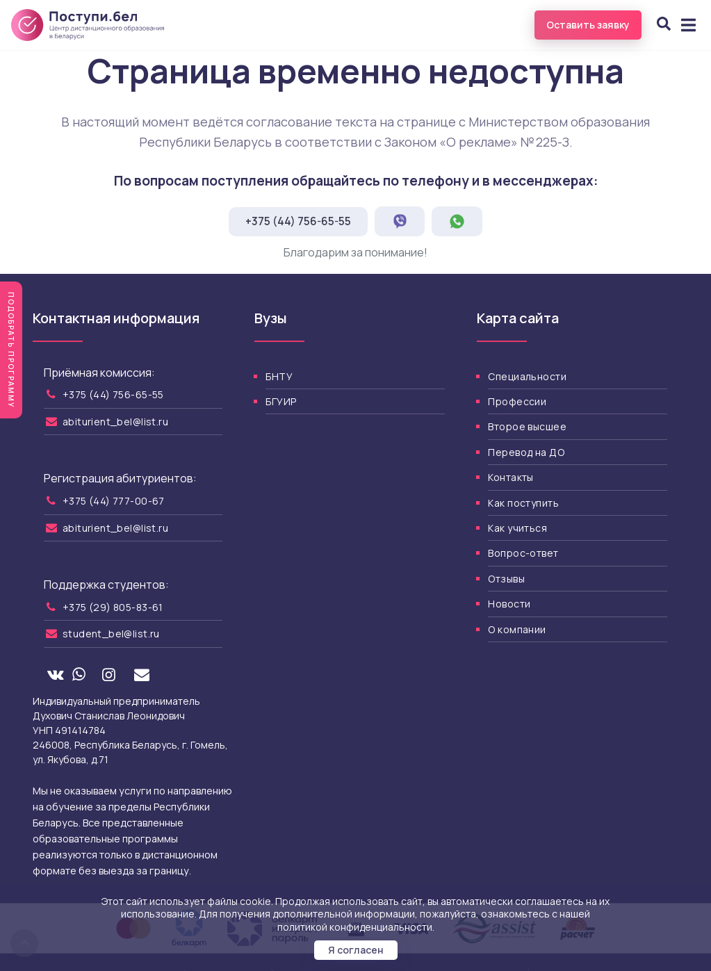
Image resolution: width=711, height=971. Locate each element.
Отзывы (506, 578)
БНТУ (279, 376)
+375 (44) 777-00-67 (114, 500)
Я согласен (356, 949)
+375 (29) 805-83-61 (113, 607)
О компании (517, 629)
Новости (509, 603)
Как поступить (523, 502)
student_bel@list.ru (111, 633)
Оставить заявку (588, 24)
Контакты (510, 477)
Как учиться (517, 528)
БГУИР (280, 401)
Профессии (517, 401)
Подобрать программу (11, 350)
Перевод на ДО (526, 452)
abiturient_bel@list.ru (115, 421)
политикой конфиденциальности (354, 926)
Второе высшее (527, 426)
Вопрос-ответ (523, 553)
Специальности (527, 376)
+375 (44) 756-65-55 (298, 221)
